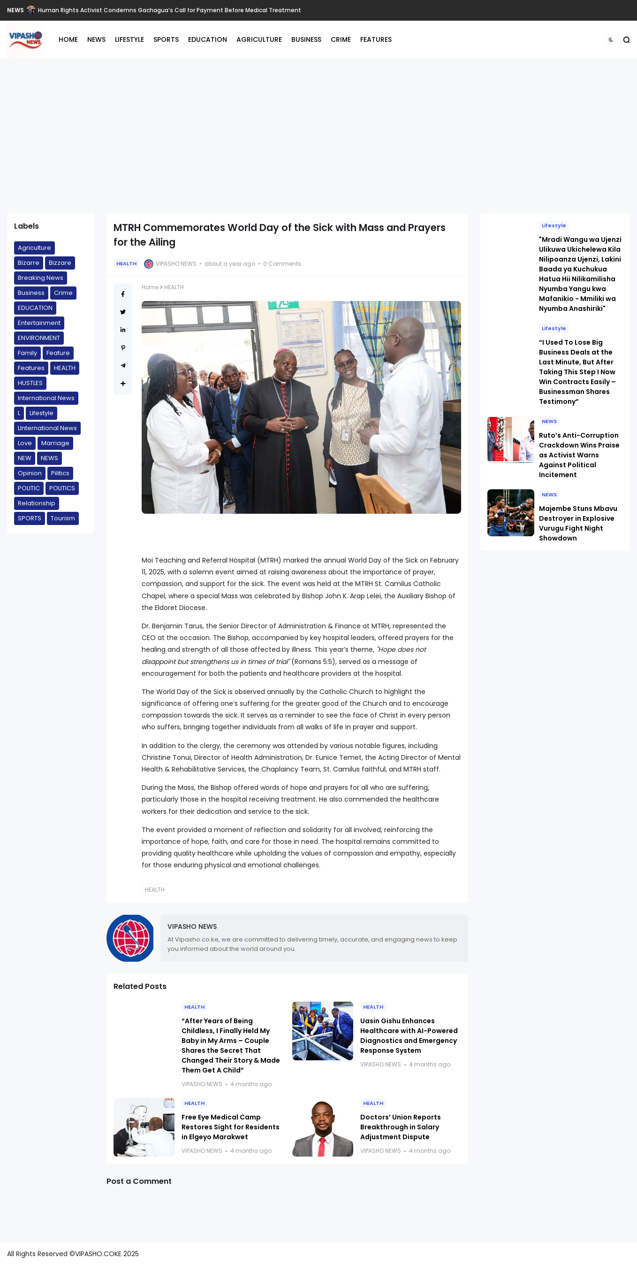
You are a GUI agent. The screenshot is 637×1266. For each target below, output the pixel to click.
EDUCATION (207, 39)
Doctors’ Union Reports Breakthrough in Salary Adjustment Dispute (400, 1127)
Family (27, 352)
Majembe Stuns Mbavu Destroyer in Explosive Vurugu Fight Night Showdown (578, 523)
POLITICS (62, 488)
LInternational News (47, 428)
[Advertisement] (318, 135)
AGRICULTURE (259, 39)
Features (31, 367)
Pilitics (60, 473)
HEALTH (65, 367)
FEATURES (376, 39)
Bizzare (60, 262)
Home (150, 287)
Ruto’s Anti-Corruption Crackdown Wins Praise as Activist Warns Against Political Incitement (579, 455)
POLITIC (29, 488)
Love (25, 443)
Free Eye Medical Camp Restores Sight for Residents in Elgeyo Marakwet (231, 1127)
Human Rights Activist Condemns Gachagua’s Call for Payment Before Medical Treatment (169, 10)
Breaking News (40, 277)
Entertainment (39, 322)
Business (31, 292)
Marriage (55, 443)
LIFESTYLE (129, 39)
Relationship (36, 503)
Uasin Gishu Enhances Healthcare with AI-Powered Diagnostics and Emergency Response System (409, 1035)
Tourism (63, 518)
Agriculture (34, 247)
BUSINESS (306, 39)
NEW (24, 458)
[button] (611, 40)
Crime (63, 292)
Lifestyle (41, 413)
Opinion (30, 473)
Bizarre (28, 262)
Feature (58, 352)
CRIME (341, 39)
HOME (68, 39)
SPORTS (166, 39)
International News (46, 398)
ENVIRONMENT (39, 337)
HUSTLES (30, 382)
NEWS (15, 10)
